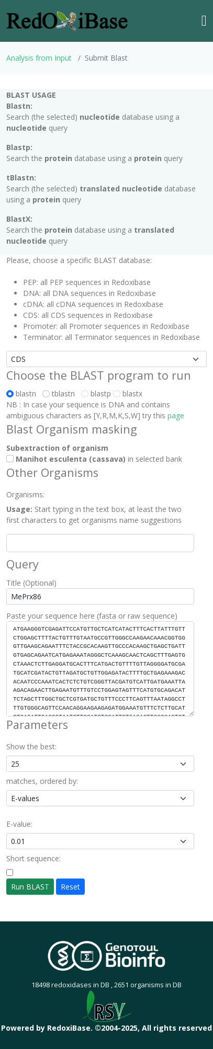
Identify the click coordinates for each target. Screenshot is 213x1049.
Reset (70, 887)
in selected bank (94, 459)
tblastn (60, 393)
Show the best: (31, 746)
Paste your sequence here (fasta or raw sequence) (91, 616)
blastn (23, 393)
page (175, 415)
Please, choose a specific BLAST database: (79, 260)
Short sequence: (33, 858)
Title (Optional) (31, 583)
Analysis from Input (39, 58)
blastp (96, 393)
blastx (127, 393)
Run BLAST (30, 887)
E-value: (19, 824)
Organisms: (25, 494)
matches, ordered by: (42, 781)
